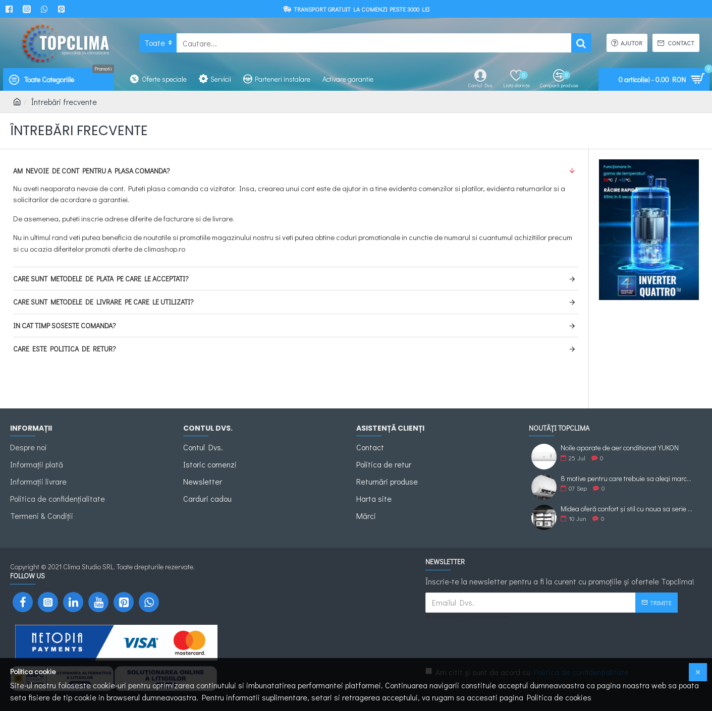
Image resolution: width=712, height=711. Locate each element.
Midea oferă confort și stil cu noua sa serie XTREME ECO (628, 508)
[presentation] (497, 641)
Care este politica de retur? (64, 348)
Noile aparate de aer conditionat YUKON (620, 447)
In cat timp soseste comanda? (64, 325)
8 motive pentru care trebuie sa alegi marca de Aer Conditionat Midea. (628, 478)
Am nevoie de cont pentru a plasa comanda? (91, 170)
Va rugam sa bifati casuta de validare (466, 616)
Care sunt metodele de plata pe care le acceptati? (101, 278)
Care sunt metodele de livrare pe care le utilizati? (103, 302)
